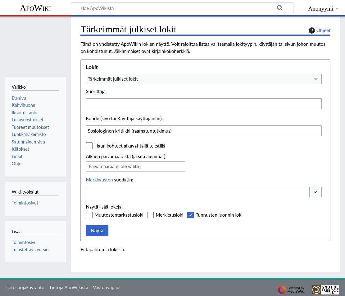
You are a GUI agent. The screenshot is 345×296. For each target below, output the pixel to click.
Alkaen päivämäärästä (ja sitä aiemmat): (126, 156)
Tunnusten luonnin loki (219, 215)
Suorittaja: (96, 91)
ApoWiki (35, 8)
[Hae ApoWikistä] (182, 8)
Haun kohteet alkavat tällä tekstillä (130, 145)
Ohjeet (319, 30)
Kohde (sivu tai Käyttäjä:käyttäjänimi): (124, 118)
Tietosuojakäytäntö (24, 287)
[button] (315, 192)
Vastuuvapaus (107, 287)
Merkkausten (99, 179)
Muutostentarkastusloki (118, 215)
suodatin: (109, 179)
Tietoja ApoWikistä (68, 287)
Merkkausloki (169, 215)
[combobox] (204, 79)
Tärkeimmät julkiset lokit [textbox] (113, 79)
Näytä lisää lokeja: (104, 206)
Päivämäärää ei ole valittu (115, 166)
